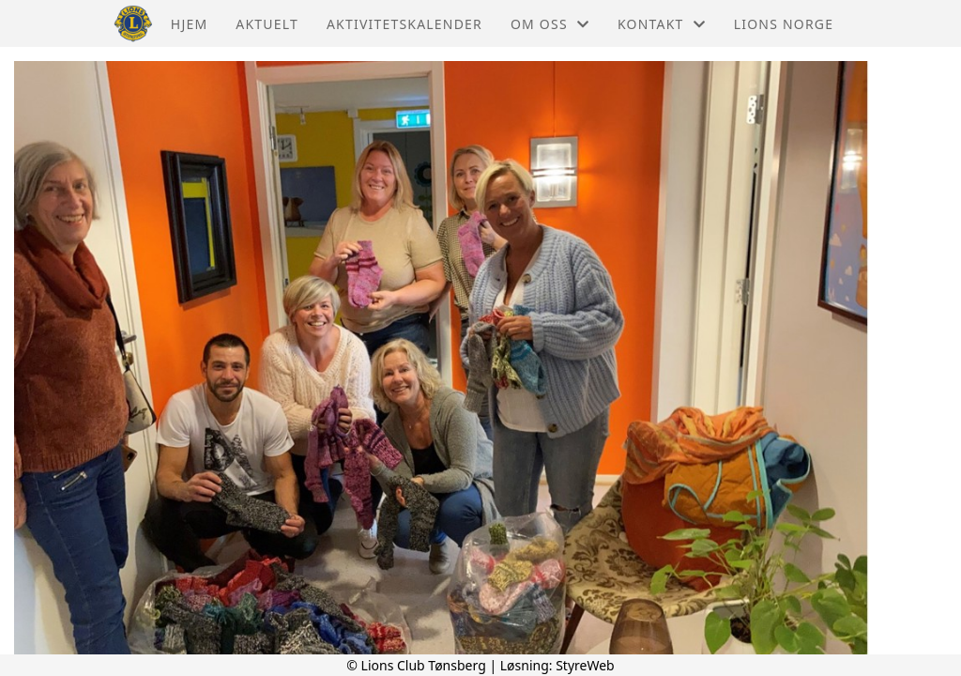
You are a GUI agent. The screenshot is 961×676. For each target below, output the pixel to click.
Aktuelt (267, 24)
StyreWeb (585, 665)
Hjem (189, 24)
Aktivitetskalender (404, 24)
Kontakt (662, 24)
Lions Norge (783, 24)
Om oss (550, 24)
